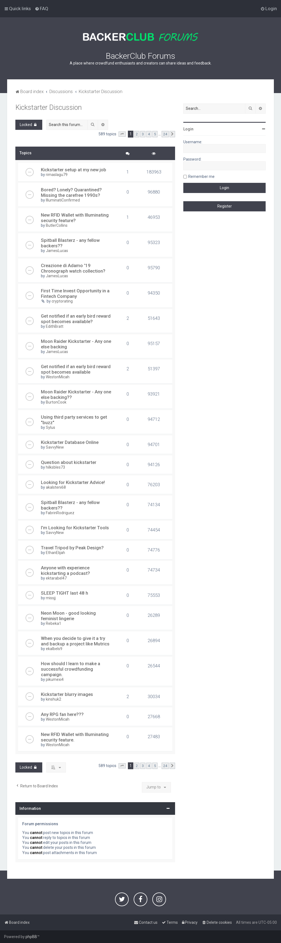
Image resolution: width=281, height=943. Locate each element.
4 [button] (149, 134)
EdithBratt (54, 326)
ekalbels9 (54, 649)
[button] (122, 134)
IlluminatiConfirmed (63, 200)
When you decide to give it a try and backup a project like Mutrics (75, 641)
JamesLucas (57, 250)
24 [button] (165, 134)
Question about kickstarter (68, 462)
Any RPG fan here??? (62, 714)
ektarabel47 (56, 578)
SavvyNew (55, 447)
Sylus (50, 427)
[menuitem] (41, 8)
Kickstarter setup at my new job (73, 169)
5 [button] (155, 134)
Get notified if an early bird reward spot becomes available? (76, 318)
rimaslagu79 (57, 174)
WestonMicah (57, 377)
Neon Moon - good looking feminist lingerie (68, 615)
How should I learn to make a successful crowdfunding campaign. (70, 669)
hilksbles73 (55, 467)
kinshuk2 (53, 699)
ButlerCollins (57, 225)
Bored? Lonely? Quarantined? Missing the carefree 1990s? (71, 192)
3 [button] (143, 134)
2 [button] (137, 134)
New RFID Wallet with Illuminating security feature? (75, 217)
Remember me (201, 176)
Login (188, 129)
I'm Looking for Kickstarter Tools (75, 527)
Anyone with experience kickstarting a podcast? (65, 570)
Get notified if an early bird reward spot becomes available (76, 369)
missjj (51, 598)
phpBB (31, 936)
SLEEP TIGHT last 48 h (64, 593)
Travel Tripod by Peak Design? (72, 547)
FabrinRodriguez (60, 513)
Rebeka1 (53, 623)
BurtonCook (56, 402)
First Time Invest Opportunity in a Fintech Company (75, 293)
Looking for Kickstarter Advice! (73, 482)
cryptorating (62, 301)
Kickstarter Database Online (70, 442)
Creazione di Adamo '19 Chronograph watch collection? (73, 268)
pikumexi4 (55, 679)
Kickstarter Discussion (48, 107)
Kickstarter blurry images (67, 694)
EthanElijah (55, 552)
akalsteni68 (56, 487)
